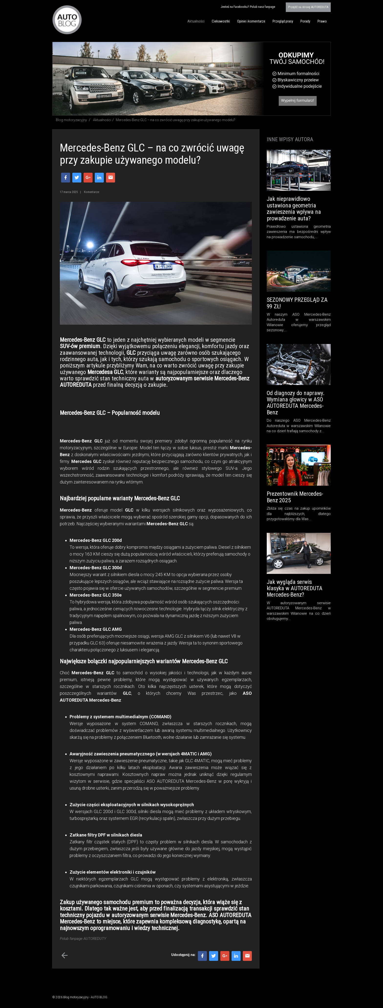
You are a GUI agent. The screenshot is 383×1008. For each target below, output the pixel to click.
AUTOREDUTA (308, 7)
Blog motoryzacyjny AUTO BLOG (67, 19)
